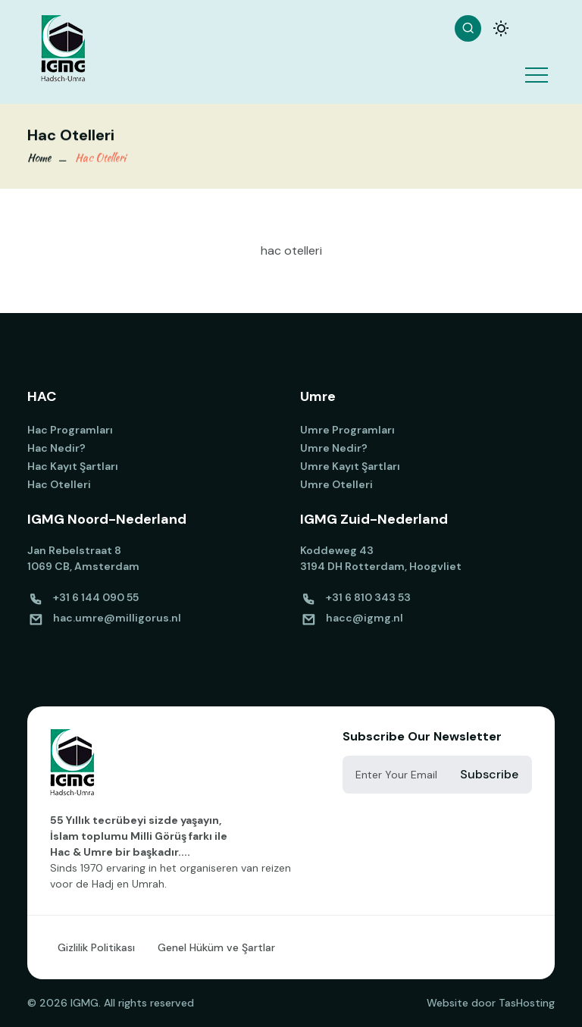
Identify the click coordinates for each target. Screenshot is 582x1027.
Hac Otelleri (100, 158)
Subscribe (489, 774)
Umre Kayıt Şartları (350, 466)
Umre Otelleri (336, 484)
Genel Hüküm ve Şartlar (216, 947)
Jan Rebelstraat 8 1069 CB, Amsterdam (83, 558)
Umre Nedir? (334, 448)
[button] (535, 65)
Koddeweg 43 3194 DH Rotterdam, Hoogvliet (381, 558)
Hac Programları (70, 430)
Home (39, 158)
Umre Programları (347, 430)
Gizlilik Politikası (96, 947)
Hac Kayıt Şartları (72, 466)
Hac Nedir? (56, 448)
